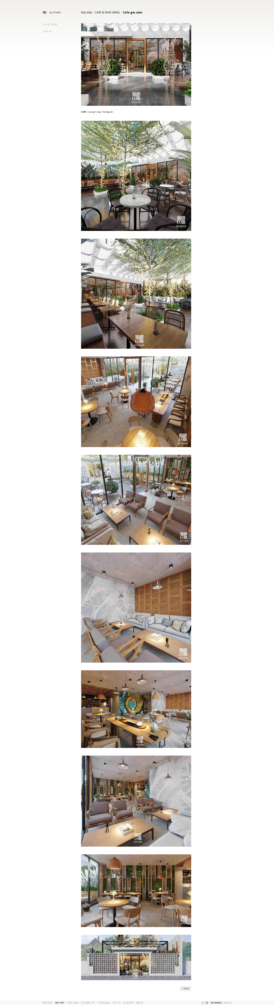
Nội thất (86, 12)
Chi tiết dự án (50, 24)
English (227, 1003)
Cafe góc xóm (132, 12)
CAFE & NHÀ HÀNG (107, 12)
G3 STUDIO (55, 12)
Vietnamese (216, 1003)
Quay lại (47, 31)
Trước (185, 988)
